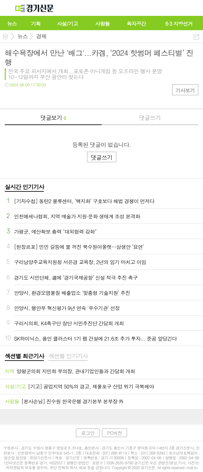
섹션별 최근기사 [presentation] (24, 356)
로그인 (87, 432)
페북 (10, 97)
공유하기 (196, 36)
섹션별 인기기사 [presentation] (67, 356)
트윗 (23, 97)
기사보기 (185, 90)
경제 (41, 36)
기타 (48, 97)
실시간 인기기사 (24, 187)
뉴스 (22, 36)
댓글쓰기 (150, 118)
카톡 (35, 97)
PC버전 (114, 432)
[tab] (24, 356)
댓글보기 (53, 118)
